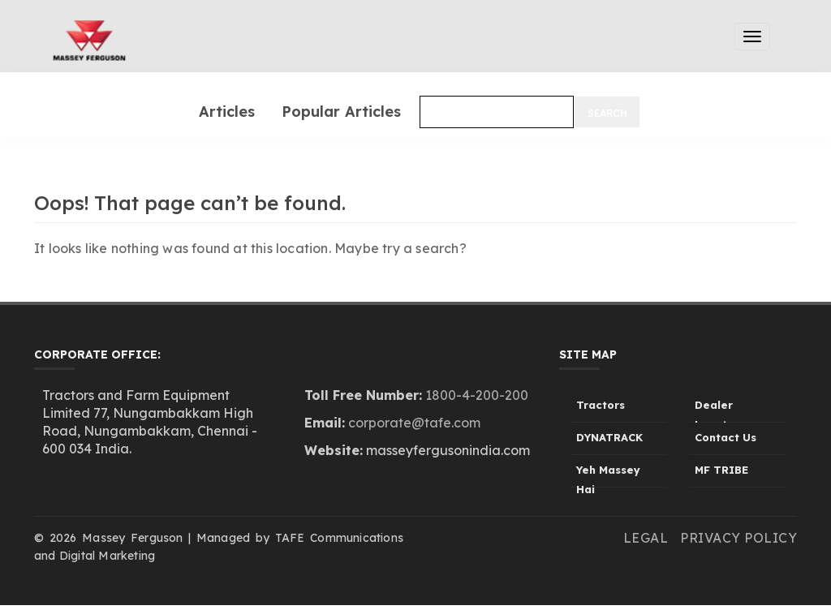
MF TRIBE (721, 469)
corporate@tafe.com (414, 423)
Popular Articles (341, 111)
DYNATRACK (609, 437)
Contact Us (725, 437)
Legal (646, 538)
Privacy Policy (738, 538)
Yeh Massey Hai (608, 475)
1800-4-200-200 (476, 395)
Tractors (600, 404)
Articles (227, 111)
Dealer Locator (717, 410)
